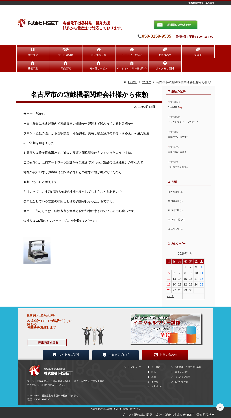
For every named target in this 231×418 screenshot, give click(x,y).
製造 (153, 377)
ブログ (198, 54)
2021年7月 (175, 210)
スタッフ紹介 (181, 372)
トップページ (134, 367)
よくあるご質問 (165, 68)
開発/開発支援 (99, 54)
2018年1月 (175, 229)
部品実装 (66, 68)
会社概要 (33, 54)
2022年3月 (175, 192)
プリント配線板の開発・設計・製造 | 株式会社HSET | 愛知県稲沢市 (168, 415)
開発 (153, 372)
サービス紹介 (65, 54)
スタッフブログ (115, 355)
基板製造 (33, 68)
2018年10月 (176, 219)
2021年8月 (175, 201)
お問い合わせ (165, 355)
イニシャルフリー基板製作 (132, 68)
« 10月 (170, 296)
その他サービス (99, 68)
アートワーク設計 (132, 54)
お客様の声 (165, 54)
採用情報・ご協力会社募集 (188, 367)
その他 (154, 381)
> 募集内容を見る (47, 342)
